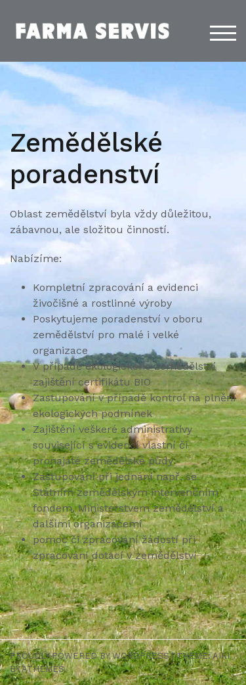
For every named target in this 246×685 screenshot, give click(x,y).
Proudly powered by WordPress (89, 656)
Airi (221, 656)
